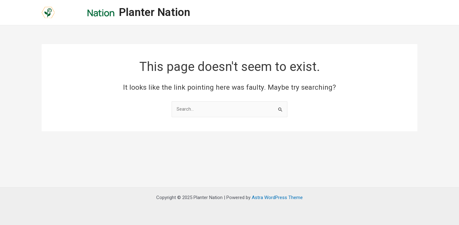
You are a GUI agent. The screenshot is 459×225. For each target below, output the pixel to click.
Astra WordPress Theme (277, 197)
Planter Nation (154, 12)
